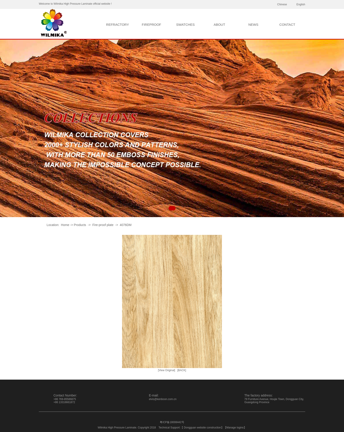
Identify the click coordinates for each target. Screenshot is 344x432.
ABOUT (219, 24)
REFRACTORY (117, 24)
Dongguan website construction (202, 427)
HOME (84, 24)
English (301, 4)
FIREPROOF (151, 24)
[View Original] (166, 370)
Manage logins (235, 427)
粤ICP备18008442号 (172, 422)
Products (80, 225)
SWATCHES (185, 24)
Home (65, 225)
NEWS (253, 24)
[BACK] (181, 370)
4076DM (126, 225)
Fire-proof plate (102, 225)
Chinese (282, 4)
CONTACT (287, 24)
